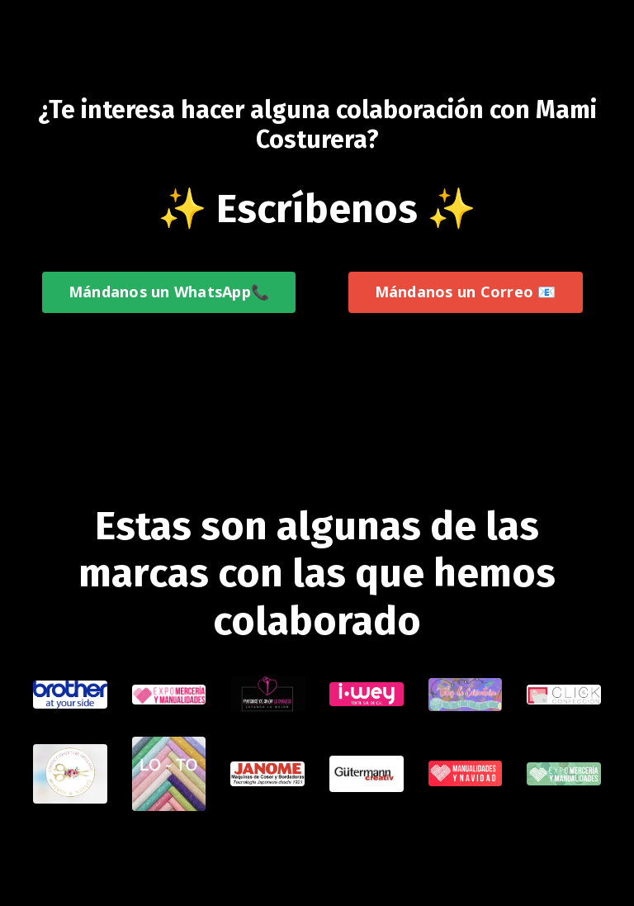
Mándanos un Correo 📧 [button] (465, 291)
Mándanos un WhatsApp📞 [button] (169, 291)
